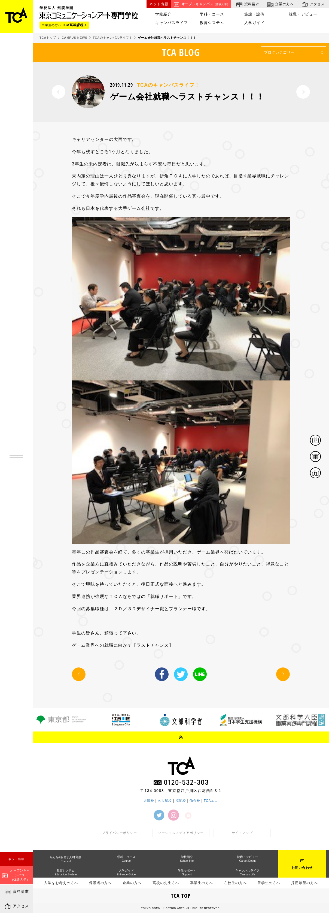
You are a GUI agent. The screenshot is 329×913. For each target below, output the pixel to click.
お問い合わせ (302, 868)
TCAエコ (211, 801)
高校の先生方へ (166, 883)
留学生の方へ (268, 883)
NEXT (303, 92)
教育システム (212, 22)
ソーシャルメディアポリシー (181, 833)
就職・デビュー (303, 14)
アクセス (16, 906)
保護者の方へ (100, 883)
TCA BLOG (181, 52)
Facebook (162, 674)
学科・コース (212, 14)
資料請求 (16, 892)
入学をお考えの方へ (61, 883)
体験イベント (320, 440)
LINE (200, 674)
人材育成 (65, 859)
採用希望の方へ (304, 883)
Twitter (181, 674)
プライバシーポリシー (119, 833)
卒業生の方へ (201, 883)
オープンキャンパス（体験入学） (16, 875)
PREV (58, 92)
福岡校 (180, 801)
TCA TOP (181, 895)
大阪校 (149, 801)
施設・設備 (254, 14)
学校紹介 (163, 14)
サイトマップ (242, 833)
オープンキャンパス (201, 4)
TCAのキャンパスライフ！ (168, 85)
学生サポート (187, 872)
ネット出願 (16, 859)
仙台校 (195, 801)
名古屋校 (165, 801)
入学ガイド (254, 22)
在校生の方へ (235, 883)
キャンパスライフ (171, 22)
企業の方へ (280, 4)
